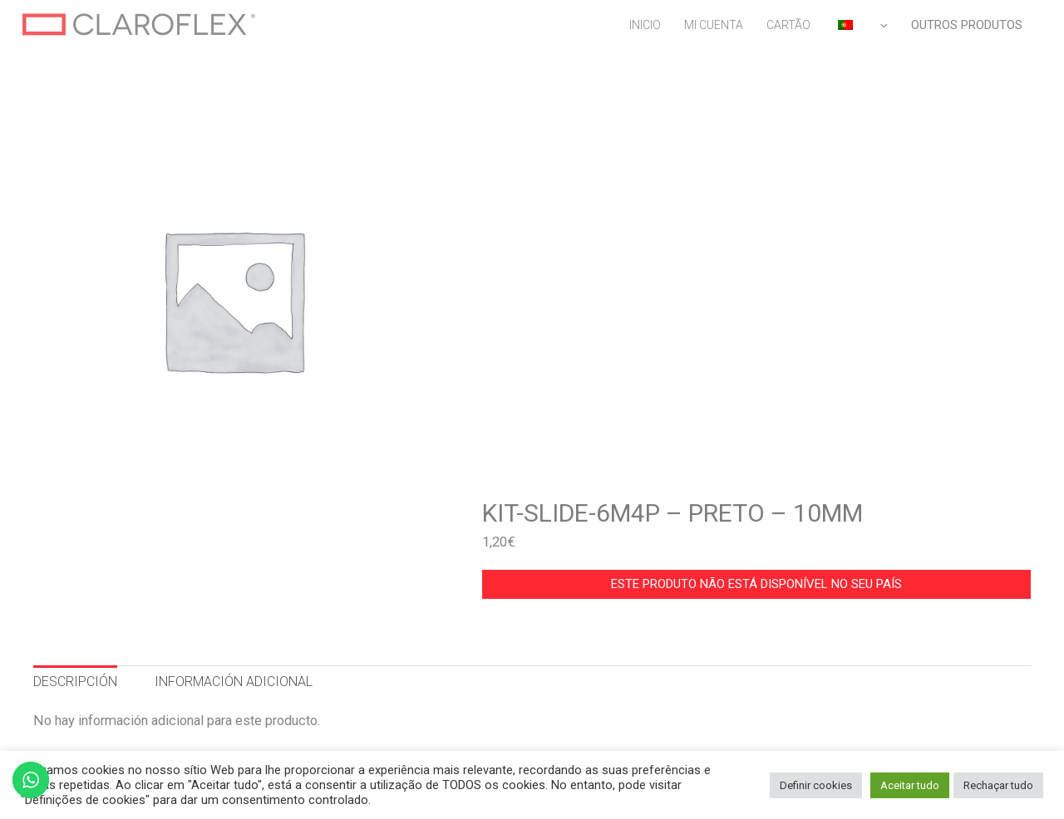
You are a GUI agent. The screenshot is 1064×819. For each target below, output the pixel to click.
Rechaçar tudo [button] (998, 785)
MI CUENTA (713, 25)
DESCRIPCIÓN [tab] (75, 681)
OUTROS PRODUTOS (966, 24)
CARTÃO (788, 25)
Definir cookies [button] (816, 785)
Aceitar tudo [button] (909, 785)
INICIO (645, 25)
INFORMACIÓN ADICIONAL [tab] (234, 681)
